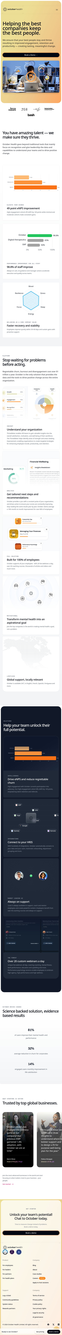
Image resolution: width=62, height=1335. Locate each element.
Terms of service (38, 1295)
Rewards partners (9, 1308)
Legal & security (38, 1313)
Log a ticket (7, 1295)
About (35, 1270)
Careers (39, 1278)
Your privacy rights (39, 1308)
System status (8, 1304)
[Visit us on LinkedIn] (58, 1324)
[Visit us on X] (53, 1324)
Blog (34, 1265)
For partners (7, 1274)
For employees (8, 1265)
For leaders (7, 1270)
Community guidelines (11, 1300)
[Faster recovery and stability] (31, 310)
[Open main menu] (56, 9)
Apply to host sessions (41, 1283)
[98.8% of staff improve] (31, 251)
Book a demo (31, 1233)
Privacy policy (38, 1300)
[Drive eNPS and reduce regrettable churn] (31, 766)
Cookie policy (37, 1304)
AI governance (38, 1317)
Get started (8, 1184)
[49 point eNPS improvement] (31, 192)
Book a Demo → (30, 55)
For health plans (8, 1278)
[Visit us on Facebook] (48, 1324)
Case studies (37, 1274)
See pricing (40, 1332)
